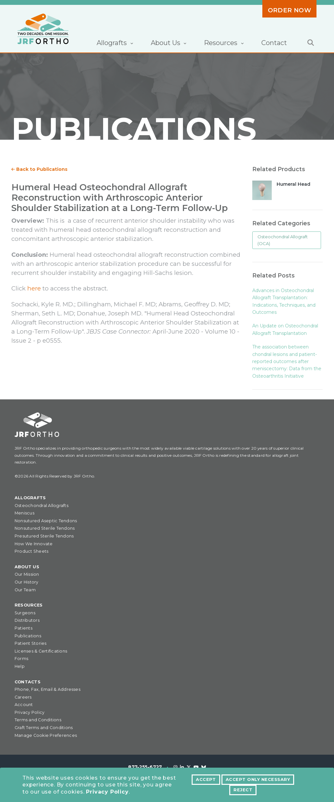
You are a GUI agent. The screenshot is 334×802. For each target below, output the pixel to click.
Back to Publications (39, 169)
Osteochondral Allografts (41, 505)
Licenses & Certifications (41, 651)
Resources (28, 605)
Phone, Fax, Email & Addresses (47, 689)
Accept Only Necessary (258, 779)
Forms (21, 658)
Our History (27, 582)
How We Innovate (34, 543)
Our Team (25, 589)
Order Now (289, 10)
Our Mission (27, 574)
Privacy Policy (107, 792)
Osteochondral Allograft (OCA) (282, 240)
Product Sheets (31, 551)
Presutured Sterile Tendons (44, 536)
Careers (23, 697)
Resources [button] (221, 43)
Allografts (30, 497)
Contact (274, 43)
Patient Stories (31, 643)
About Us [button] (166, 43)
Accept (206, 779)
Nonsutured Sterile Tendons (45, 528)
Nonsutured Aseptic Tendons (46, 520)
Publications (28, 635)
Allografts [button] (112, 43)
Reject (242, 789)
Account (24, 704)
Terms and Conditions (38, 719)
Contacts (28, 681)
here (34, 288)
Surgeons (25, 612)
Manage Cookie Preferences (46, 735)
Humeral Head (293, 184)
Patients (23, 628)
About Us (27, 566)
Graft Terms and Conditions (44, 727)
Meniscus (24, 513)
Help (20, 666)
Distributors (27, 620)
